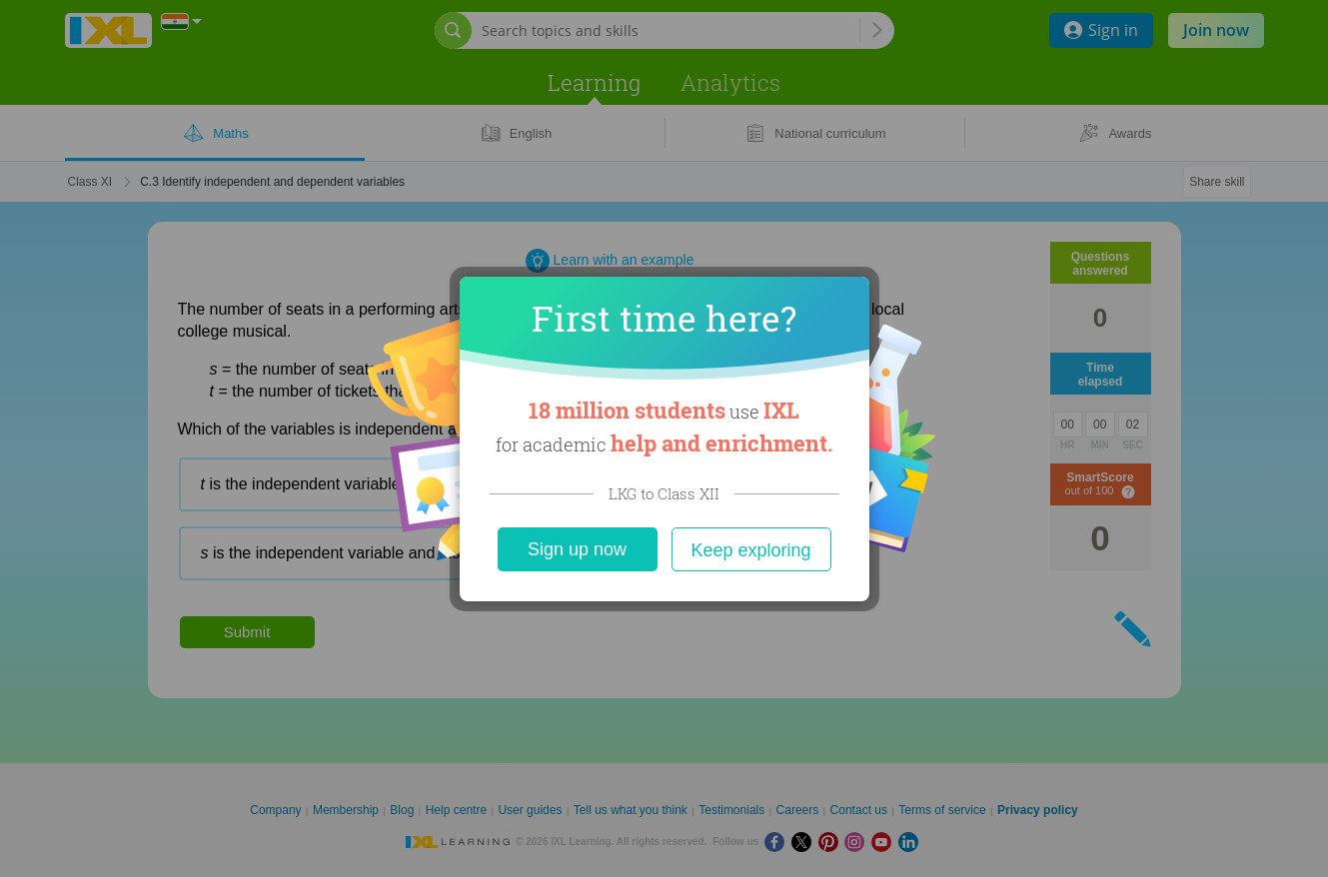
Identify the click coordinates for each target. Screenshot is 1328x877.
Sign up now (577, 549)
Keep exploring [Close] (750, 550)
